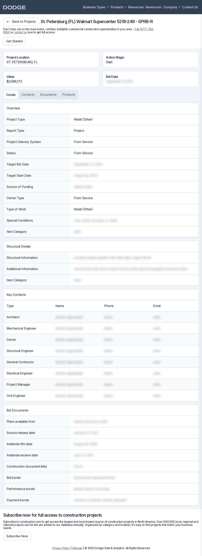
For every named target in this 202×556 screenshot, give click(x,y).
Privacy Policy (61, 548)
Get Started (14, 41)
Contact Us (190, 7)
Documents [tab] (48, 95)
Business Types (94, 7)
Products (117, 7)
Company (170, 7)
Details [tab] (11, 95)
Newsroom (153, 7)
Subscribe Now (17, 536)
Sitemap (77, 548)
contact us (20, 32)
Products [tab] (68, 95)
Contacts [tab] (28, 95)
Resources (135, 7)
